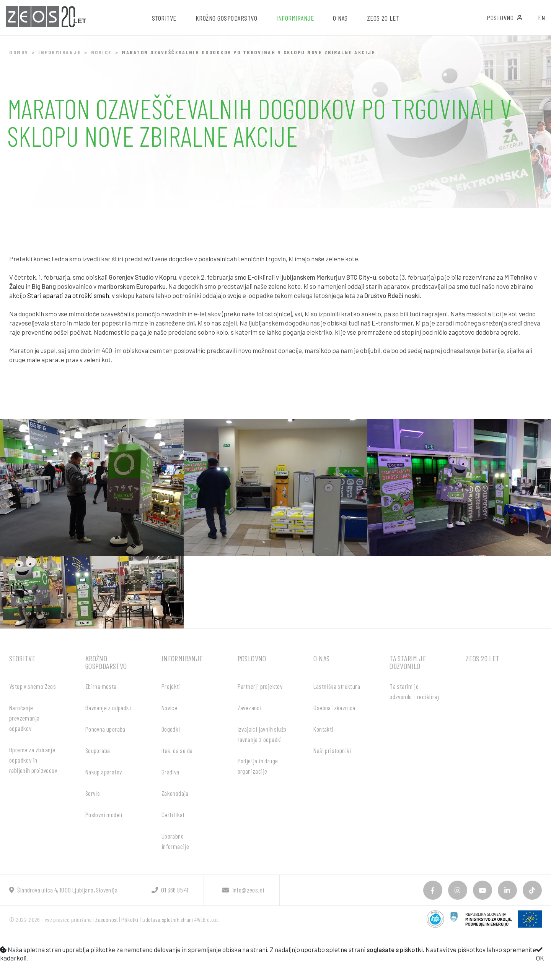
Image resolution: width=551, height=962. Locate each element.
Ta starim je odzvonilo (408, 662)
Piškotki (129, 919)
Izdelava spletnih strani (167, 919)
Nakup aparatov (103, 772)
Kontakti (323, 729)
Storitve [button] (164, 18)
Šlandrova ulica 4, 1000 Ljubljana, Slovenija (63, 890)
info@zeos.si (243, 890)
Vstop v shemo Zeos (32, 686)
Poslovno (505, 17)
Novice (101, 52)
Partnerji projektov (260, 686)
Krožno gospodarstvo (106, 662)
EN (541, 17)
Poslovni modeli (103, 814)
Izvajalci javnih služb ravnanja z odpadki (262, 734)
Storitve (22, 658)
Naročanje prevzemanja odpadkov (24, 718)
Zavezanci (250, 707)
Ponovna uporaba (105, 729)
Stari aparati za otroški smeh (68, 295)
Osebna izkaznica (334, 707)
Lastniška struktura (336, 686)
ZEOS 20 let (383, 18)
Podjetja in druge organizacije (258, 766)
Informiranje (59, 52)
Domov (19, 52)
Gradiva (170, 772)
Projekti (171, 686)
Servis (92, 793)
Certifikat (173, 814)
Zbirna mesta (101, 686)
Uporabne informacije (175, 841)
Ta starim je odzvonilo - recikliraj (414, 691)
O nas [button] (340, 18)
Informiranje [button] (295, 18)
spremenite (519, 949)
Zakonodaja (175, 793)
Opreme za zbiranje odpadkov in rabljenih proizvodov (33, 760)
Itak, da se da (177, 750)
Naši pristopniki (332, 750)
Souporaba (97, 750)
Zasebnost (106, 919)
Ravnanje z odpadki (108, 707)
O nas (321, 658)
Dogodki (170, 729)
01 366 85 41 (170, 890)
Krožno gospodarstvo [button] (227, 18)
